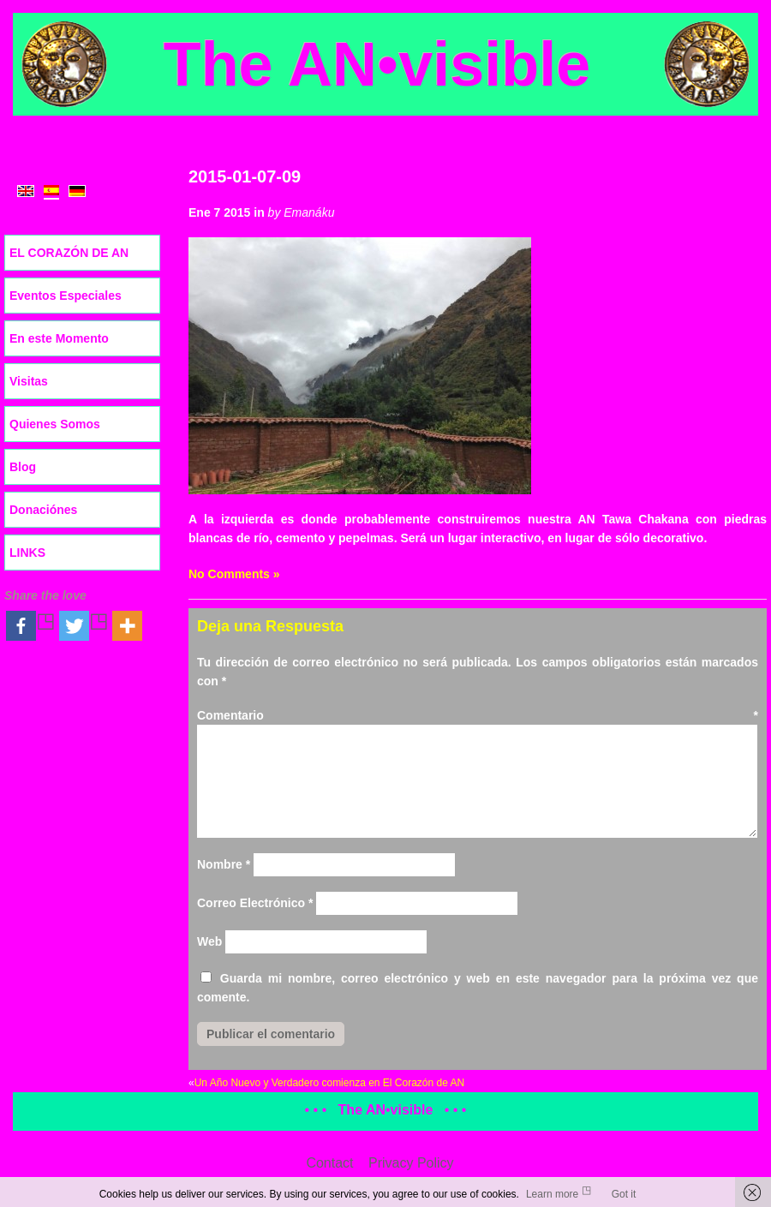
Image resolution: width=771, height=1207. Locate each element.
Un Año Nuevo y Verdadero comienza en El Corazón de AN (329, 1083)
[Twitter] (84, 626)
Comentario (477, 715)
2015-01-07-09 (244, 176)
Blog (22, 467)
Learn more (552, 1194)
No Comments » (234, 574)
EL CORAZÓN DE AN (68, 253)
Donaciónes (43, 510)
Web (209, 941)
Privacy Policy (411, 1163)
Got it (624, 1194)
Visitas (28, 381)
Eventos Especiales (65, 295)
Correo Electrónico (255, 903)
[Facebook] (31, 626)
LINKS (27, 552)
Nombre (223, 864)
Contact (329, 1163)
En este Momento (59, 338)
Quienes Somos (54, 424)
